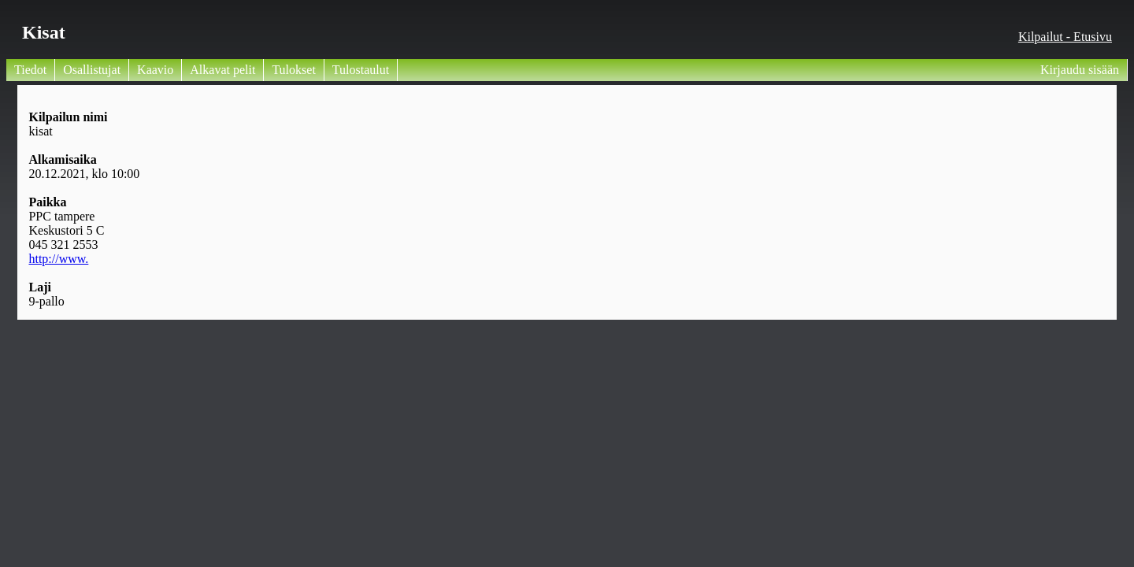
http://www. (58, 258)
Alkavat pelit (222, 69)
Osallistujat (91, 69)
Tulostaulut (360, 69)
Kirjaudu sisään (1079, 69)
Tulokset (293, 69)
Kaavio (155, 69)
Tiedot (30, 69)
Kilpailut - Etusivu (1065, 36)
